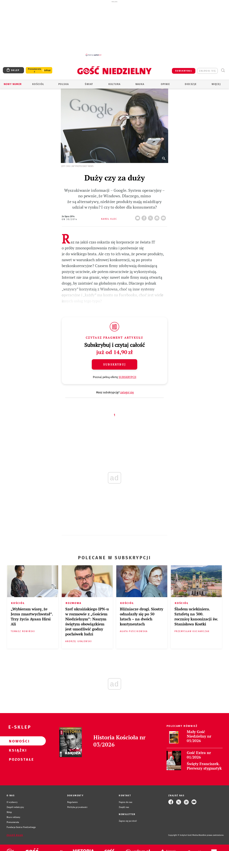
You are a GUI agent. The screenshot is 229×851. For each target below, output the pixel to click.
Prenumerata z (34, 70)
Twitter (151, 217)
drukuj (157, 217)
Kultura (114, 84)
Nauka (139, 84)
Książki (17, 750)
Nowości (17, 741)
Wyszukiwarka (223, 70)
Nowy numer (13, 84)
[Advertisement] (114, 28)
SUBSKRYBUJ (183, 71)
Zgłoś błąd (15, 835)
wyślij (164, 217)
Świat (89, 84)
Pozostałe (17, 759)
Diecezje (190, 84)
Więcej (216, 84)
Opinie (165, 84)
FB (145, 217)
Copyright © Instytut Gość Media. (183, 835)
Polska (63, 84)
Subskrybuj (114, 364)
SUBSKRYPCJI (127, 377)
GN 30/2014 (69, 219)
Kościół (38, 84)
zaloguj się (207, 71)
